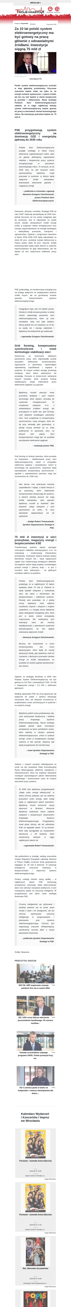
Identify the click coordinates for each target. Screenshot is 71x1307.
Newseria (32, 24)
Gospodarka (24, 23)
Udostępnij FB (35, 79)
